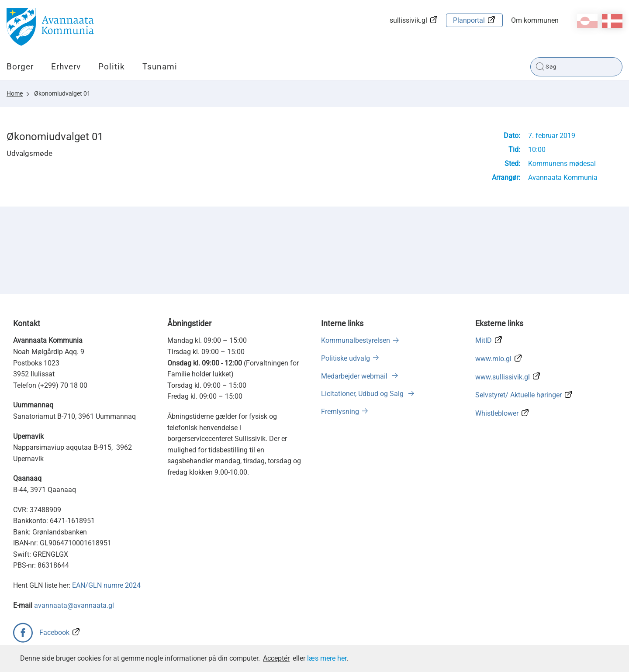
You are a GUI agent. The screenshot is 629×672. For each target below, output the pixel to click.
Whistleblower (496, 413)
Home (15, 93)
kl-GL (587, 21)
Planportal (469, 20)
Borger (20, 67)
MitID (483, 340)
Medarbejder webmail (355, 376)
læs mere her (326, 658)
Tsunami (159, 67)
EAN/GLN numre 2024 (106, 585)
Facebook (54, 632)
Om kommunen (535, 20)
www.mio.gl (493, 359)
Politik (111, 67)
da (612, 21)
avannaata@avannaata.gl (74, 605)
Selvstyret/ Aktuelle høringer (518, 395)
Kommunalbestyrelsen (355, 340)
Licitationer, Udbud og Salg (363, 393)
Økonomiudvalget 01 (62, 93)
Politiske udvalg (345, 358)
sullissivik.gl (408, 20)
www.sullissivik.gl (502, 377)
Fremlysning (340, 411)
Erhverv (66, 67)
